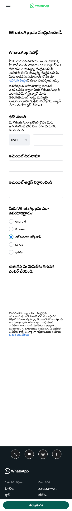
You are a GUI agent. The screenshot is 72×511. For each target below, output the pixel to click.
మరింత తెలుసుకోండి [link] (19, 334)
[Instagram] (43, 454)
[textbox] (48, 139)
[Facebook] (56, 454)
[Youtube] (29, 454)
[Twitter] (15, 454)
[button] (8, 6)
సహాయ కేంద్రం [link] (18, 80)
